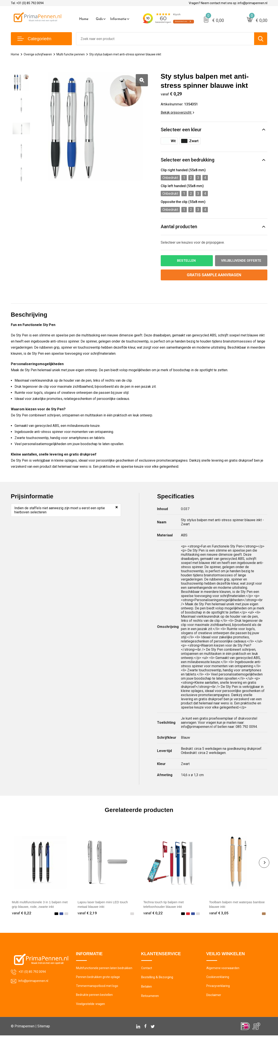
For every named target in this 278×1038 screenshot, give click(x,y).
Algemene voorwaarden (223, 969)
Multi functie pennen (72, 54)
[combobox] (165, 38)
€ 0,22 (21, 913)
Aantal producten (179, 227)
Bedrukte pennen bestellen (95, 997)
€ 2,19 (87, 913)
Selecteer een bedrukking (187, 160)
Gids (99, 19)
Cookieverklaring (218, 978)
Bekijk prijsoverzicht (177, 112)
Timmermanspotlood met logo (98, 988)
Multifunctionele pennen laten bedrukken (104, 969)
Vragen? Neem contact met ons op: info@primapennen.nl (228, 3)
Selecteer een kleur (181, 130)
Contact (147, 969)
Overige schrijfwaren (38, 54)
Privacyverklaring (218, 988)
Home (84, 19)
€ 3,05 (219, 913)
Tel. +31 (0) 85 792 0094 (27, 3)
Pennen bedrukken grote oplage (98, 978)
